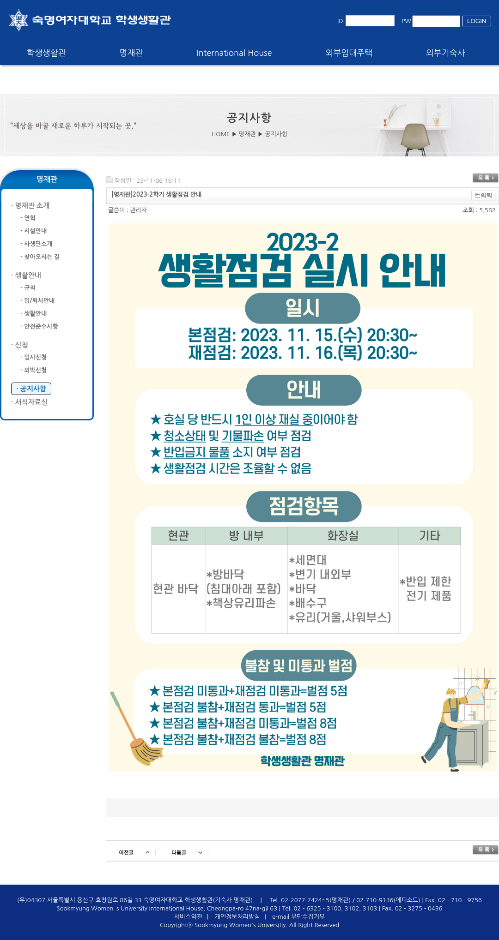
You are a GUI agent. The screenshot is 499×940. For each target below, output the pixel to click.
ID (340, 21)
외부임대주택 (349, 53)
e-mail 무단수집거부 (298, 917)
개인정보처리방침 (237, 917)
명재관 (131, 53)
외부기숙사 (445, 53)
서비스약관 (188, 917)
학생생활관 (46, 53)
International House (234, 53)
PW (406, 21)
